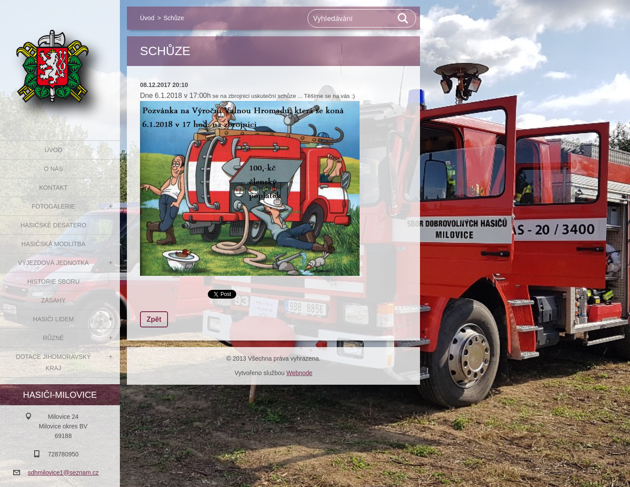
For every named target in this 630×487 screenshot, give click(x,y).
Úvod (53, 149)
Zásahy (53, 300)
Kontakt (53, 187)
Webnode (299, 372)
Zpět (154, 319)
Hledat (403, 18)
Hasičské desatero (54, 225)
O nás (53, 168)
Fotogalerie (53, 206)
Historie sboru (53, 281)
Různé (53, 337)
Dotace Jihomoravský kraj (53, 362)
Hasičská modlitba (53, 243)
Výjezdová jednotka (53, 262)
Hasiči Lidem (53, 319)
